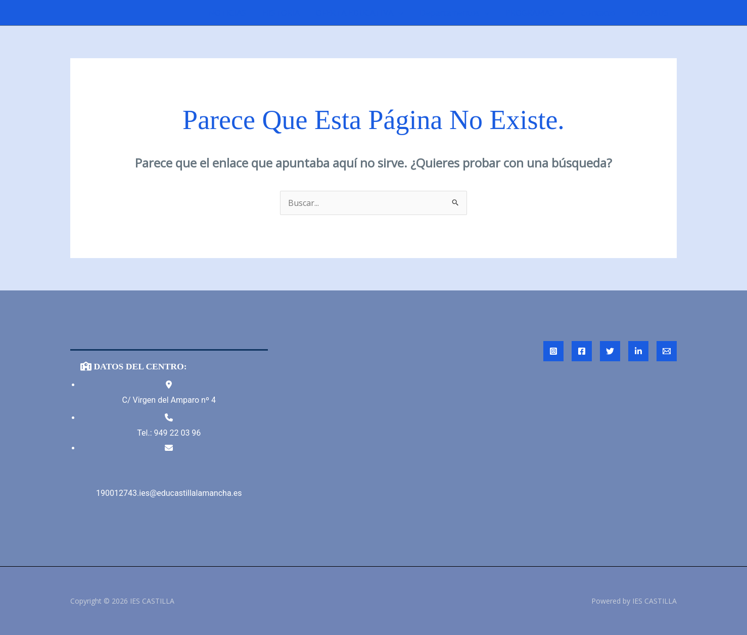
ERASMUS (650, 12)
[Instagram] (553, 351)
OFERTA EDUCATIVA (359, 12)
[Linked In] (638, 351)
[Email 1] (667, 351)
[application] (398, 12)
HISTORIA (281, 12)
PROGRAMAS (535, 12)
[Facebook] (582, 351)
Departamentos (454, 12)
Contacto (598, 12)
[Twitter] (610, 351)
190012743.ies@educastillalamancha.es (169, 493)
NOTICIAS (227, 12)
